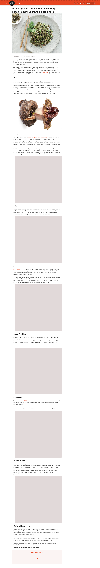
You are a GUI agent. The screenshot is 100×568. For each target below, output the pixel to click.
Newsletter (90, 3)
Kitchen (30, 3)
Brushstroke (45, 72)
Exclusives (60, 3)
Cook (24, 3)
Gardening (67, 3)
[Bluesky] (81, 3)
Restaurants (46, 3)
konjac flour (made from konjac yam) (37, 137)
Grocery (53, 3)
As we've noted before (19, 269)
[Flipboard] (78, 3)
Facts (34, 3)
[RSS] (84, 3)
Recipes (19, 3)
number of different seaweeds (27, 401)
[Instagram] (75, 3)
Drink (39, 3)
